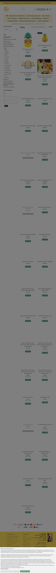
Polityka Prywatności (4, 568)
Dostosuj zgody (16, 571)
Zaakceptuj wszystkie (25, 571)
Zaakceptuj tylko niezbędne (6, 571)
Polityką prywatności (16, 566)
